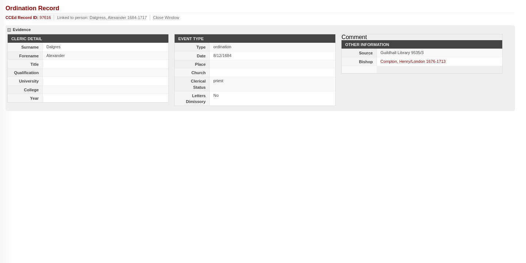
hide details (9, 30)
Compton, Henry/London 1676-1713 (413, 61)
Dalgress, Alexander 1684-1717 (118, 17)
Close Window (166, 17)
